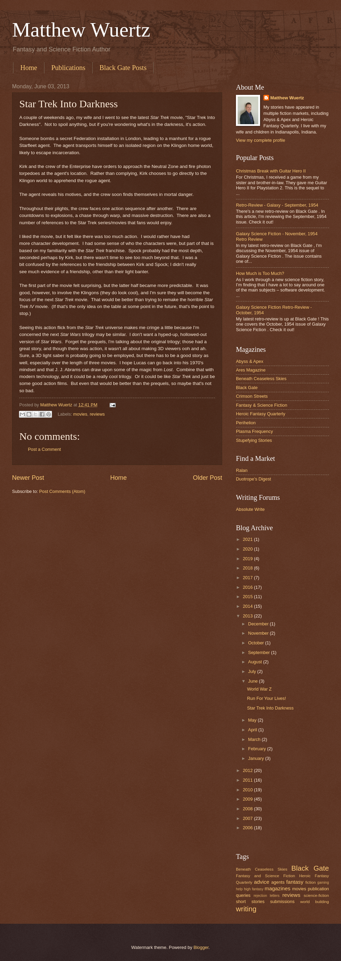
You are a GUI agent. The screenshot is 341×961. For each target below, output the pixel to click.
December (259, 623)
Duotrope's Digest (253, 479)
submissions (282, 901)
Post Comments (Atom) (62, 491)
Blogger (201, 947)
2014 (248, 606)
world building (314, 902)
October (256, 642)
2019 (248, 558)
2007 (248, 818)
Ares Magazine (251, 370)
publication (318, 888)
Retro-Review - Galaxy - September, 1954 (277, 205)
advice (261, 882)
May (253, 720)
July (252, 671)
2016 (248, 587)
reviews (97, 414)
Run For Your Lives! (266, 698)
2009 (248, 799)
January (256, 758)
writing (246, 909)
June (253, 681)
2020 (248, 549)
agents (278, 882)
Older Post (207, 477)
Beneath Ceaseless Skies (261, 378)
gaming (323, 882)
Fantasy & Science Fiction (261, 405)
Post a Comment (44, 449)
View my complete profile (260, 140)
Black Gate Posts (123, 67)
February (257, 748)
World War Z (259, 689)
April (253, 729)
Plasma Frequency (254, 431)
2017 (248, 577)
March (254, 739)
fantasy (294, 882)
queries (243, 895)
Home (28, 67)
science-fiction (316, 895)
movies (80, 414)
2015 (248, 596)
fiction (310, 882)
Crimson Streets (252, 396)
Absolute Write (250, 509)
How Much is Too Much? (260, 273)
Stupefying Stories (254, 440)
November (259, 633)
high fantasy (253, 889)
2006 (248, 827)
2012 (248, 770)
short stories (250, 901)
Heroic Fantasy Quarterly (260, 413)
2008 (248, 808)
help (239, 889)
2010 (248, 789)
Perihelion (246, 422)
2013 (248, 615)
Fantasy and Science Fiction (265, 876)
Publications (68, 67)
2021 (248, 539)
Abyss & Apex (249, 361)
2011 (248, 780)
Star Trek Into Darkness (270, 708)
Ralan (242, 470)
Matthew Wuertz (81, 29)
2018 (248, 568)
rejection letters (266, 896)
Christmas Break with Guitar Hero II (271, 171)
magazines (277, 888)
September (259, 652)
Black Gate (247, 387)
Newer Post (28, 477)
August (255, 661)
